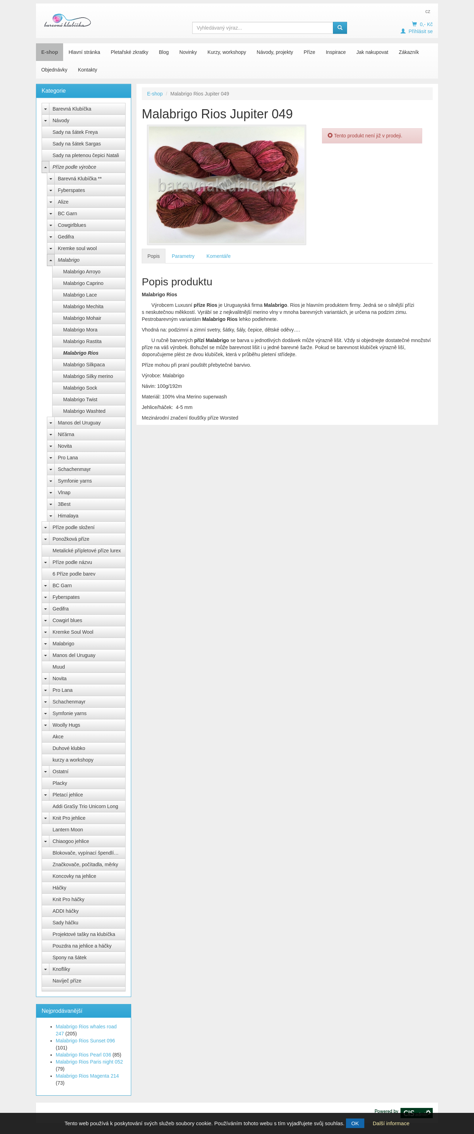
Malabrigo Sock (80, 388)
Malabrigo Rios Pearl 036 (83, 1055)
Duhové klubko (69, 748)
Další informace (391, 1123)
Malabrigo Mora (80, 330)
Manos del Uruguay (79, 423)
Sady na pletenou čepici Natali (86, 155)
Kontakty (87, 70)
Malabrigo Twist (80, 399)
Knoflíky (61, 969)
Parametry (183, 256)
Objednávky (54, 70)
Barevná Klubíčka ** (80, 178)
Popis (153, 256)
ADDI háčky (66, 911)
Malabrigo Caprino (83, 283)
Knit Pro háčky (68, 899)
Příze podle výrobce (74, 167)
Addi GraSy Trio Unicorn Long (85, 806)
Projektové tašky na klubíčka (84, 934)
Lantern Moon (68, 829)
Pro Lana (68, 457)
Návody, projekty (275, 52)
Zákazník (409, 52)
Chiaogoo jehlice (71, 841)
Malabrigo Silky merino (88, 376)
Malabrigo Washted (84, 411)
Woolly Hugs (66, 725)
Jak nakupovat (372, 52)
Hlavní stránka (84, 52)
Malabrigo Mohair (82, 318)
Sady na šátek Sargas (77, 144)
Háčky (59, 888)
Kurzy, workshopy (226, 52)
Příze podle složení (74, 527)
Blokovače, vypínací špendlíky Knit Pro (89, 853)
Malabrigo (68, 260)
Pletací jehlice (68, 795)
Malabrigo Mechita (83, 306)
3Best (64, 504)
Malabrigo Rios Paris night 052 (89, 1062)
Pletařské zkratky (129, 52)
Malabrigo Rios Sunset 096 (85, 1040)
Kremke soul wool (77, 248)
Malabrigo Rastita (82, 341)
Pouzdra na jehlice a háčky (82, 946)
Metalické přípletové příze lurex (87, 550)
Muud (59, 667)
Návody (61, 120)
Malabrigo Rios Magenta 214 (87, 1076)
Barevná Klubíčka (72, 109)
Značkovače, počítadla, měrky (85, 864)
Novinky (188, 52)
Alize (63, 202)
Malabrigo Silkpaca (84, 364)
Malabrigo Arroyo (82, 271)
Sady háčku (65, 922)
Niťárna (66, 434)
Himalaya (68, 516)
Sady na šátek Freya (75, 132)
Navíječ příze (67, 981)
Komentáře (219, 256)
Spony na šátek (70, 957)
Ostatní (60, 771)
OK (355, 1123)
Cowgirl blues (67, 620)
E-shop (49, 52)
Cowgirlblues (72, 225)
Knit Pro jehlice (69, 818)
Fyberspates (71, 190)
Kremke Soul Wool (73, 632)
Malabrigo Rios (80, 353)
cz (427, 11)
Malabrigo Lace (80, 295)
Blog (164, 52)
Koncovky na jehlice (74, 876)
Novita (65, 446)
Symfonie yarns (75, 481)
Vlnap (64, 492)
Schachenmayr (74, 469)
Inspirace (336, 52)
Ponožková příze (71, 539)
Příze (309, 52)
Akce (58, 736)
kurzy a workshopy (73, 760)
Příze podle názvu (72, 562)
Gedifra (66, 237)
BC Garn (67, 213)
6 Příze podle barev (74, 574)
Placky (60, 783)
